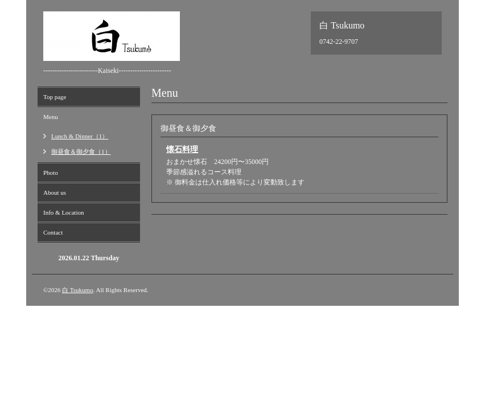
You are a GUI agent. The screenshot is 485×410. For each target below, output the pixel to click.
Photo (50, 172)
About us (54, 192)
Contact (53, 232)
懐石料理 (182, 149)
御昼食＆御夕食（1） (81, 151)
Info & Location (63, 212)
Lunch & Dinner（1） (79, 136)
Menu (50, 116)
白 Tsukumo (77, 289)
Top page (54, 96)
